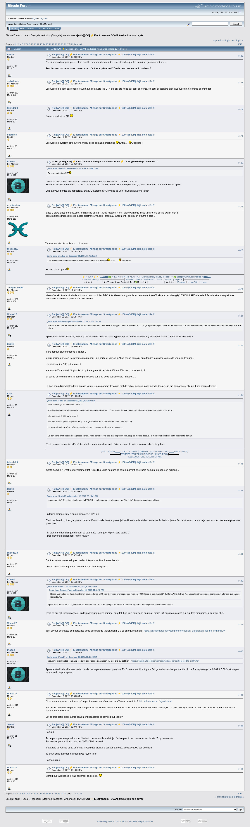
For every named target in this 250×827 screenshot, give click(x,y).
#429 (240, 316)
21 (65, 44)
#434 (240, 554)
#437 (240, 651)
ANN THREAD (161, 454)
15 (47, 44)
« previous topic (221, 40)
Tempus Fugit (15, 287)
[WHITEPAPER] (108, 451)
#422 (240, 83)
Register (47, 29)
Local (25, 35)
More (56, 29)
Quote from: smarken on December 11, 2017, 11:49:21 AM (72, 256)
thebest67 (12, 248)
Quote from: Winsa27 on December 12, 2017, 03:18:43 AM (72, 587)
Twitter (159, 279)
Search (30, 29)
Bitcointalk (149, 279)
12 (38, 44)
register (43, 18)
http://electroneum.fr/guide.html (155, 701)
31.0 (42, 24)
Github (139, 279)
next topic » (237, 40)
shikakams (13, 81)
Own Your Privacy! (90, 279)
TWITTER (125, 454)
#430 (240, 345)
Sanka (10, 724)
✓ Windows (180, 282)
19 (59, 44)
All (80, 44)
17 (53, 44)
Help (22, 29)
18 (56, 44)
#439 (240, 726)
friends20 (12, 108)
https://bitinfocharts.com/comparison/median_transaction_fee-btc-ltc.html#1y (184, 630)
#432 (240, 464)
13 (41, 44)
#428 (240, 289)
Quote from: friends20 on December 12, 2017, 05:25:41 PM (72, 496)
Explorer (178, 279)
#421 (240, 56)
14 (44, 44)
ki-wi (10, 393)
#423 (240, 109)
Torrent (48, 24)
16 (50, 44)
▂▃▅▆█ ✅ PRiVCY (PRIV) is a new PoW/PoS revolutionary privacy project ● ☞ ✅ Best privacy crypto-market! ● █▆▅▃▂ (155, 277)
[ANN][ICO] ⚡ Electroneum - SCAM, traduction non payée (110, 35)
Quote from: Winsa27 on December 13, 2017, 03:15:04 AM (72, 657)
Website (129, 279)
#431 (240, 395)
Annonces (69, 35)
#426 (240, 206)
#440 (240, 769)
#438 (240, 695)
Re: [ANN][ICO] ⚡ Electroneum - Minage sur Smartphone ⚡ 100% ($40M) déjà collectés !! (103, 54)
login (34, 18)
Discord (168, 279)
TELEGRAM (137, 454)
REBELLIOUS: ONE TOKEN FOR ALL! (144, 457)
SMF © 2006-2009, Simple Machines (136, 821)
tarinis (10, 54)
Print (240, 44)
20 (62, 44)
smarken (12, 134)
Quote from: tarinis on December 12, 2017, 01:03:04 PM (71, 401)
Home (13, 29)
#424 (240, 136)
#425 (240, 163)
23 (72, 44)
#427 (240, 250)
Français (35, 35)
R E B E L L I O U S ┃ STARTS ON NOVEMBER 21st (144, 451)
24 (75, 44)
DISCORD (148, 454)
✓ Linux (202, 282)
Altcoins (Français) (52, 35)
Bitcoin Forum (13, 35)
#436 (240, 624)
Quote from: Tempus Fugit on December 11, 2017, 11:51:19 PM (74, 322)
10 (32, 44)
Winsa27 (12, 314)
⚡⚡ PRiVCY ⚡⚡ (89, 277)
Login (38, 29)
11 (35, 44)
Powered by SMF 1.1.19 (107, 821)
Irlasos (11, 161)
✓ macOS (192, 282)
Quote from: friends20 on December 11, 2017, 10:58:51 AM (72, 169)
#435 (240, 581)
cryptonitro (13, 205)
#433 (240, 490)
